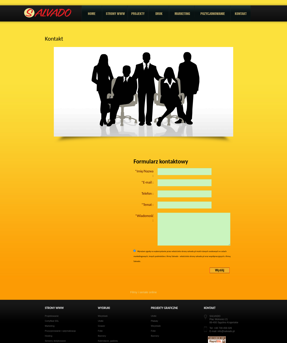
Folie (100, 331)
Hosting (48, 336)
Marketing (49, 326)
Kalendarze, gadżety (108, 341)
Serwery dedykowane (55, 341)
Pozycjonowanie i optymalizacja (60, 331)
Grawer (101, 326)
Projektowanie (52, 316)
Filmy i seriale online (143, 292)
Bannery (102, 336)
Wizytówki (103, 316)
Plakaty (154, 321)
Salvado (48, 13)
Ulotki (100, 321)
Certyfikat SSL (52, 321)
